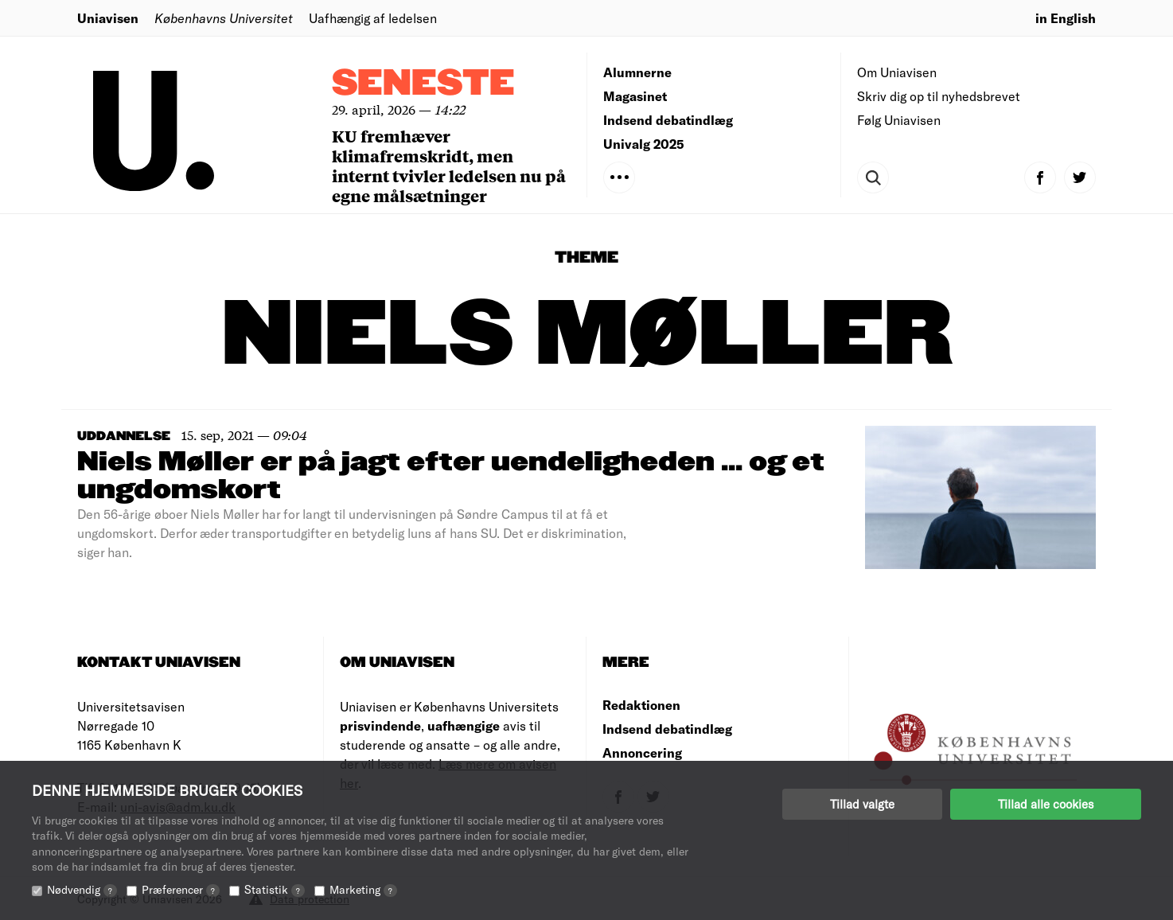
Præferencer (181, 889)
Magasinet (635, 95)
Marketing (363, 889)
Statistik (274, 889)
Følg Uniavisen (899, 119)
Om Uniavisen (897, 72)
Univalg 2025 (643, 143)
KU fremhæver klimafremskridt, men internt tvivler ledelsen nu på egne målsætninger (449, 165)
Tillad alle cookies (1045, 804)
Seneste (423, 83)
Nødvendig (82, 889)
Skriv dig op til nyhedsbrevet (938, 95)
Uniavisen (107, 17)
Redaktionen (641, 704)
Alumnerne (637, 72)
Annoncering (642, 752)
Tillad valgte (862, 804)
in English (1065, 17)
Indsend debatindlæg (668, 119)
